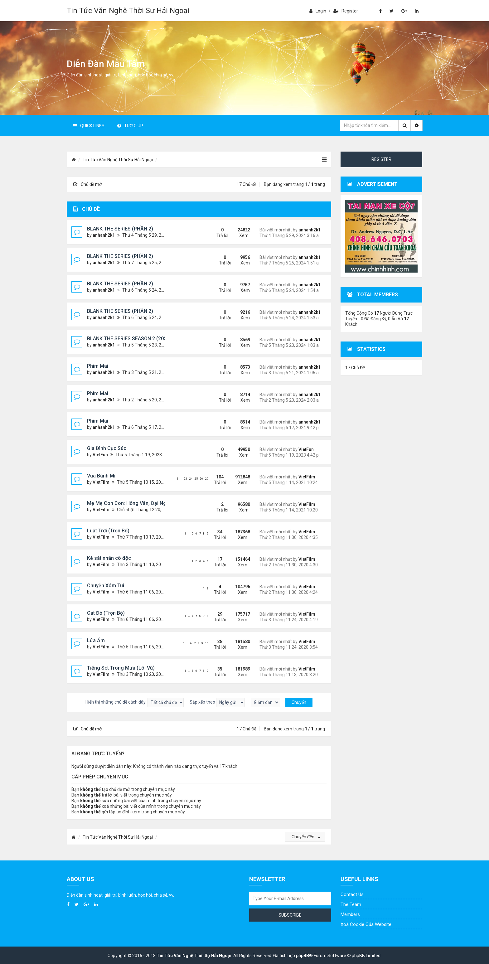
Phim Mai (97, 366)
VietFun (100, 454)
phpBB (302, 955)
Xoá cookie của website (366, 924)
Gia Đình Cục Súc (106, 448)
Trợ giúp (130, 125)
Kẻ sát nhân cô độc (109, 558)
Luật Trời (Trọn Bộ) (108, 531)
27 (206, 478)
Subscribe (290, 915)
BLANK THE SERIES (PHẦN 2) (120, 229)
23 (185, 478)
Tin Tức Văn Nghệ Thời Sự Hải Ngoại (128, 10)
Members (350, 914)
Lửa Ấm (96, 640)
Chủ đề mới (88, 184)
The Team (351, 904)
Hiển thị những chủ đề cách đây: (134, 702)
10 (206, 643)
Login (317, 10)
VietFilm (101, 482)
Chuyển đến (306, 836)
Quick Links (88, 125)
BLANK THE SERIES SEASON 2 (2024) (129, 339)
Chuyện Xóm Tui (105, 586)
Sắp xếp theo (217, 702)
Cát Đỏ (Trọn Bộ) (106, 613)
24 (190, 478)
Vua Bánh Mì (101, 476)
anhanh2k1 (104, 235)
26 (201, 478)
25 (196, 478)
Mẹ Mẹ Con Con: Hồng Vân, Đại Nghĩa (130, 503)
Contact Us (352, 894)
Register (345, 10)
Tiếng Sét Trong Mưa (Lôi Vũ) (121, 668)
